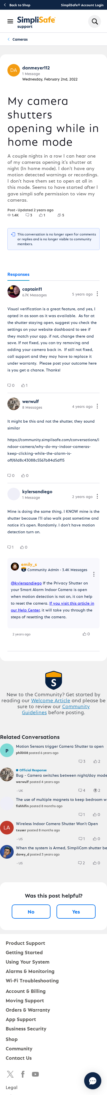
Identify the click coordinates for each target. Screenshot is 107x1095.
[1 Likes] (45, 215)
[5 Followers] (64, 215)
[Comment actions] (97, 294)
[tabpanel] (53, 466)
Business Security (26, 1028)
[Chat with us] (92, 1080)
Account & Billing (26, 991)
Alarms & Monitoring (30, 971)
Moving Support (25, 1000)
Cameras (20, 39)
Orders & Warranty (28, 1010)
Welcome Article (50, 700)
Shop (12, 1039)
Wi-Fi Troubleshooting (32, 980)
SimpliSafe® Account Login (82, 5)
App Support (21, 1019)
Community (19, 1048)
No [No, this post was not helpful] (31, 911)
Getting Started (24, 952)
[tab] (18, 274)
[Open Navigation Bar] (11, 21)
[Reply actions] (94, 574)
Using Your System (27, 961)
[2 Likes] (99, 761)
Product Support (25, 943)
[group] (13, 215)
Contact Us (19, 1058)
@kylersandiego (26, 582)
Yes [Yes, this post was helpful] (76, 911)
